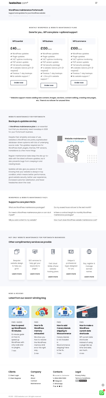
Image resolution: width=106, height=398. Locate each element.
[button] (96, 3)
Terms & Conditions (82, 378)
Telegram (57, 381)
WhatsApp (58, 384)
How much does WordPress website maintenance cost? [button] (75, 220)
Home (10, 16)
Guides (19, 322)
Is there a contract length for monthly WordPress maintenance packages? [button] (72, 213)
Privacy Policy (80, 375)
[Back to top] (103, 385)
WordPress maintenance (20, 16)
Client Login (14, 375)
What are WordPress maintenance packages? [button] (27, 207)
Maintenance (36, 384)
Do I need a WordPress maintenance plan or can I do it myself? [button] (30, 213)
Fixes (14, 322)
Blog (32, 375)
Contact (34, 381)
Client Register (15, 378)
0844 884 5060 (59, 378)
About (33, 378)
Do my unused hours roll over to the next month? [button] (72, 207)
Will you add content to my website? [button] (23, 220)
